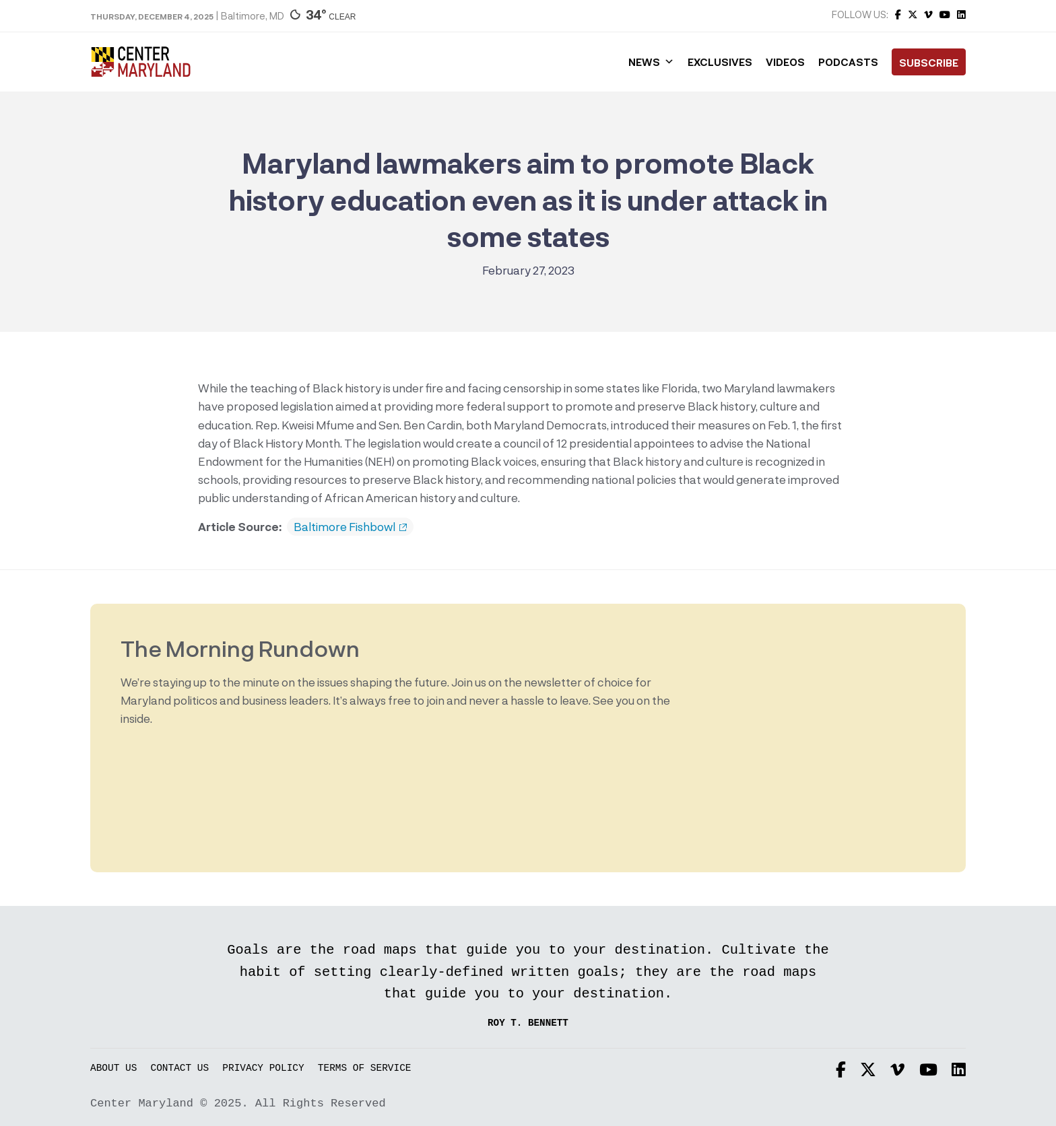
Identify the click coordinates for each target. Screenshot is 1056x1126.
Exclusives (720, 62)
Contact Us (180, 1068)
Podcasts (848, 62)
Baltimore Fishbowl (350, 527)
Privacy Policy (263, 1068)
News (651, 61)
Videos (785, 62)
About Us (113, 1068)
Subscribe (928, 63)
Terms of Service (364, 1068)
